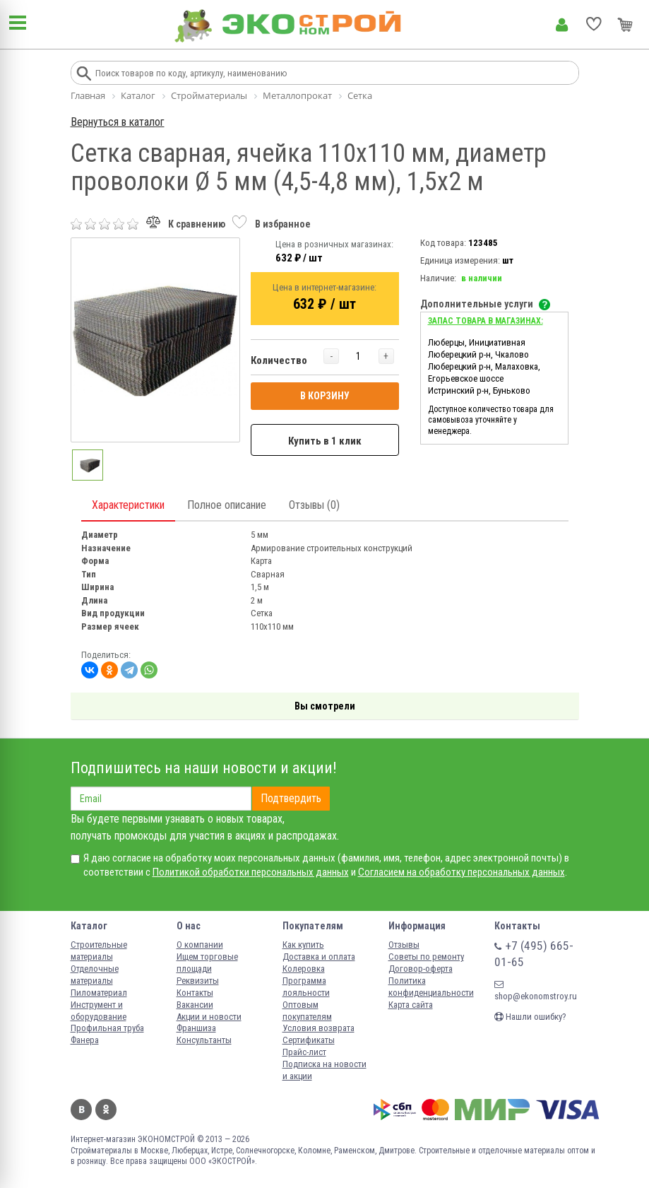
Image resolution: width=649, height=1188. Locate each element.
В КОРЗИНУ (325, 395)
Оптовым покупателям (307, 1010)
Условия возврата (318, 1028)
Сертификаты (308, 1040)
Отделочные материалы (95, 974)
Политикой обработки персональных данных (251, 872)
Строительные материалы (99, 950)
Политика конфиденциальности (431, 986)
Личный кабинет (562, 25)
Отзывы (403, 944)
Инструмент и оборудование (98, 1010)
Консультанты (204, 1040)
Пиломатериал (99, 992)
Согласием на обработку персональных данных (461, 872)
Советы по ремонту (426, 956)
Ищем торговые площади (207, 962)
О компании (200, 944)
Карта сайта (410, 1004)
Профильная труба (107, 1028)
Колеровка (303, 968)
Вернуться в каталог (118, 122)
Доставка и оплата (318, 956)
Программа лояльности (306, 986)
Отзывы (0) (314, 505)
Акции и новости (209, 1016)
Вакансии (195, 1004)
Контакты (195, 992)
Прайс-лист (304, 1052)
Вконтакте (81, 1109)
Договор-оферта (420, 968)
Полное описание (226, 505)
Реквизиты (198, 980)
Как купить (303, 944)
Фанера (85, 1040)
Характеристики (128, 505)
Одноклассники (106, 1109)
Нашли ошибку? (530, 1016)
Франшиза (196, 1028)
